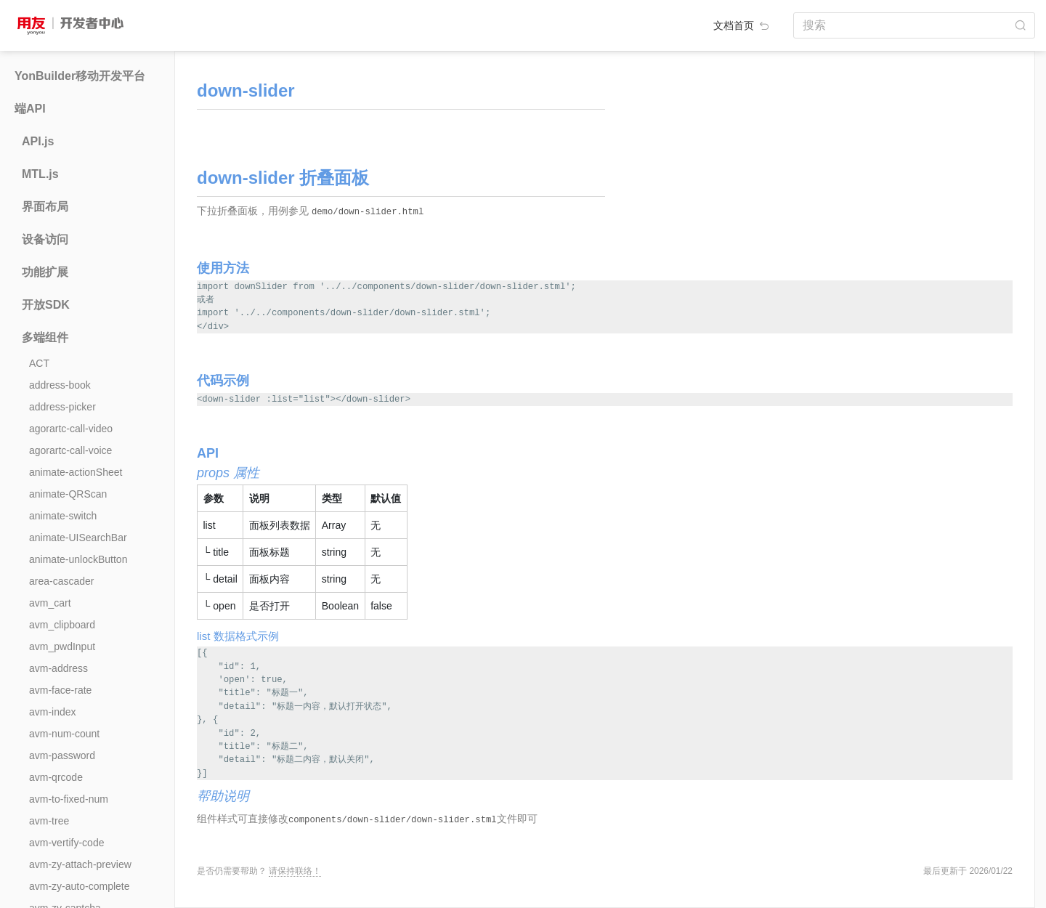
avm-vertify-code (66, 842)
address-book (60, 385)
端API (30, 108)
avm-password (62, 755)
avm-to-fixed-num (68, 799)
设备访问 (45, 239)
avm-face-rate (60, 690)
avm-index (52, 712)
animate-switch (63, 516)
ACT (39, 363)
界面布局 (45, 206)
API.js (38, 141)
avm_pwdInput (62, 646)
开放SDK (46, 305)
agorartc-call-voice (70, 450)
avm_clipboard (62, 625)
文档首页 (742, 25)
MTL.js (40, 174)
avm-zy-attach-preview (80, 864)
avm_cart (50, 603)
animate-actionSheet (75, 472)
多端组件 (45, 337)
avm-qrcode (56, 777)
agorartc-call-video (71, 428)
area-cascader (61, 581)
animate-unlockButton (78, 559)
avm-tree (49, 821)
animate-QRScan (68, 494)
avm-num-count (64, 733)
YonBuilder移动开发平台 (80, 76)
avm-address (58, 668)
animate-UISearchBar (78, 537)
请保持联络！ (295, 871)
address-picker (62, 407)
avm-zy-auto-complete (79, 886)
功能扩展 (45, 272)
